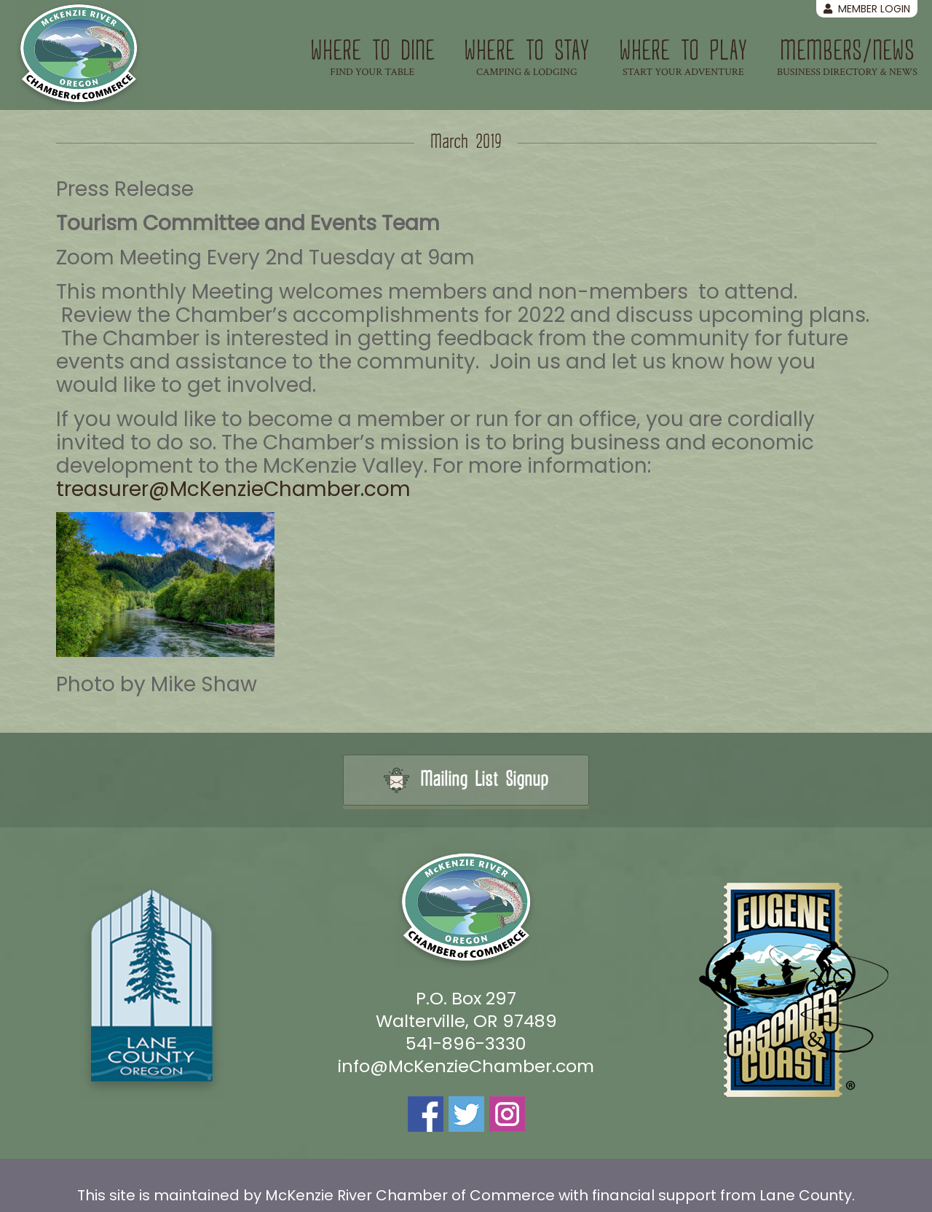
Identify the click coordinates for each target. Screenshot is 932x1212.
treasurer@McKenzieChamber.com (233, 489)
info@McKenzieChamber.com (466, 1066)
